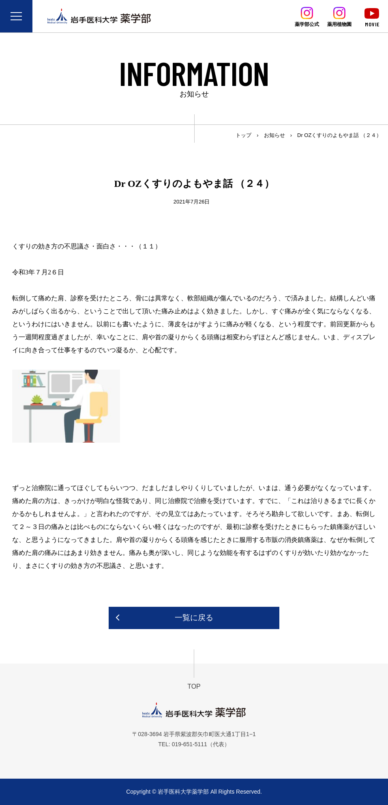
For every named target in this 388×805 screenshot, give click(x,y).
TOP (194, 686)
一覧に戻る (194, 617)
